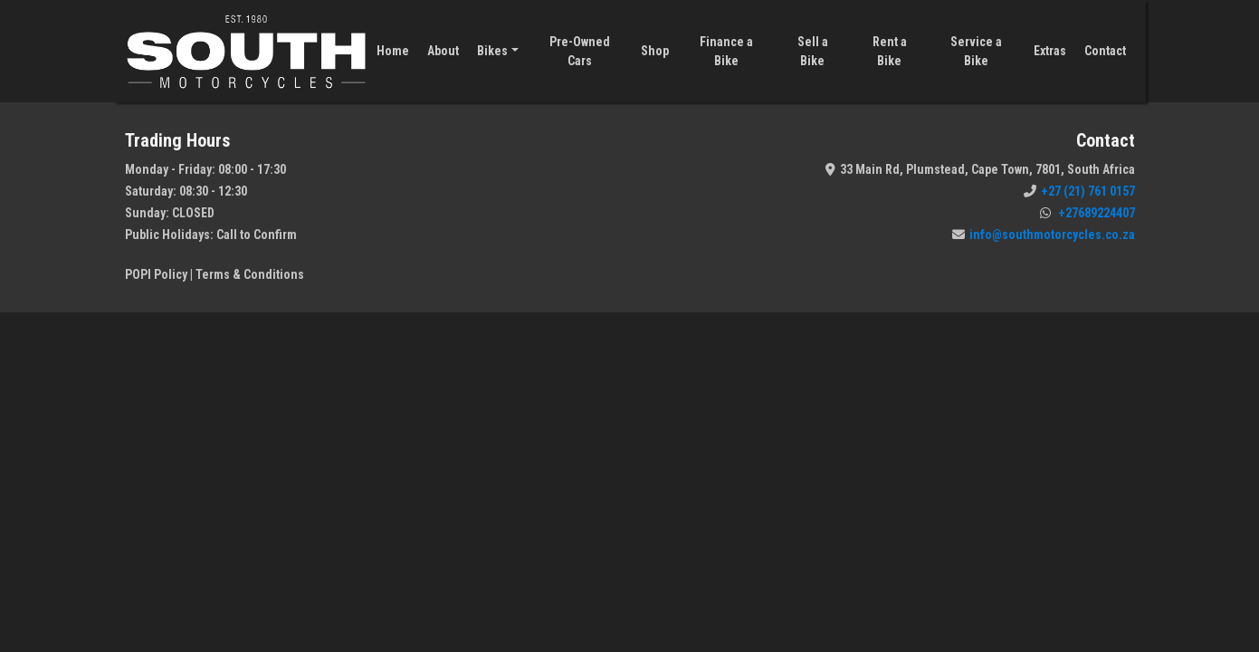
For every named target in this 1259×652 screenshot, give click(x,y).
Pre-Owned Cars (579, 51)
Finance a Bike (726, 51)
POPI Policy (156, 274)
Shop (655, 50)
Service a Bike (976, 51)
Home (393, 50)
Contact (1105, 50)
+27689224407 (1087, 213)
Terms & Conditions (250, 274)
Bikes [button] (492, 50)
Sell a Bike (812, 51)
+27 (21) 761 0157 (1079, 191)
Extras (1050, 50)
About (443, 50)
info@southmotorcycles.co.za (1043, 234)
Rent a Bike (890, 51)
